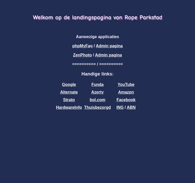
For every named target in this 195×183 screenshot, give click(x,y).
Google (69, 84)
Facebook (126, 100)
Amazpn (126, 92)
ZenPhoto (82, 55)
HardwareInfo (69, 107)
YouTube (126, 84)
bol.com (97, 100)
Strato (69, 100)
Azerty (97, 92)
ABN (131, 107)
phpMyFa (81, 46)
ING (120, 107)
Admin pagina (109, 46)
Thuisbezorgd (97, 107)
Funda (97, 84)
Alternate (69, 92)
